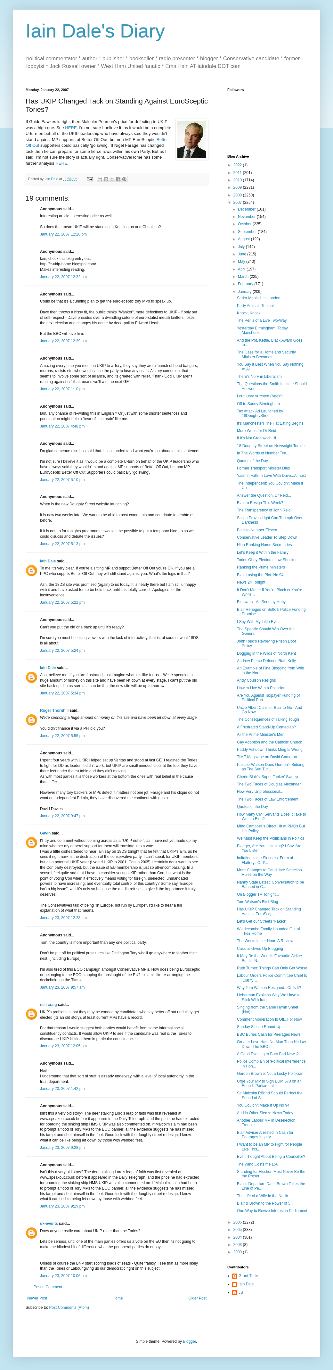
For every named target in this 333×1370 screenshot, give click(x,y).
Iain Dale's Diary (95, 31)
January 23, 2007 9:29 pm (62, 1206)
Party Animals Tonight (255, 305)
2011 (238, 172)
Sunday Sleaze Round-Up (259, 1027)
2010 (238, 180)
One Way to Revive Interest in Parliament (272, 1210)
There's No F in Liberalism (259, 376)
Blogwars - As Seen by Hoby (261, 602)
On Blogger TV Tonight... (258, 894)
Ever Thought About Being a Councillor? (271, 1156)
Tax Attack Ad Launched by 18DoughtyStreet (260, 413)
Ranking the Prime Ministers (261, 567)
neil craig (48, 1004)
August (244, 239)
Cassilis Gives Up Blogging (260, 948)
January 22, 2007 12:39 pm (63, 341)
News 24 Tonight (251, 582)
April (242, 269)
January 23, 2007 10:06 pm (63, 1276)
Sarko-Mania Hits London (258, 298)
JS (241, 1292)
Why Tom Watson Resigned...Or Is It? (269, 987)
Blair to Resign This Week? (260, 503)
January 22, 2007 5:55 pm (62, 736)
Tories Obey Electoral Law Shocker (267, 560)
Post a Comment (48, 1287)
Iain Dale (48, 561)
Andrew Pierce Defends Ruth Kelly (266, 661)
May (242, 261)
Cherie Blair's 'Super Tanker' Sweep (267, 777)
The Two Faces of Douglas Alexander (269, 784)
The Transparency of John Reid (263, 510)
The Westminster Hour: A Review (265, 941)
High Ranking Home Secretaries (264, 545)
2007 (238, 202)
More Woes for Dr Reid (256, 430)
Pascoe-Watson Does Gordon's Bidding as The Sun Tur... (271, 766)
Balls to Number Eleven (257, 530)
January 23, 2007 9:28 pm (62, 1147)
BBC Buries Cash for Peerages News (269, 1034)
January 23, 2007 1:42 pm (62, 1088)
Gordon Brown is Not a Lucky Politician (270, 1073)
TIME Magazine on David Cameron (267, 757)
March (244, 276)
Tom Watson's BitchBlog (257, 902)
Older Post (197, 1298)
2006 (238, 1222)
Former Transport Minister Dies (263, 468)
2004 (238, 1237)
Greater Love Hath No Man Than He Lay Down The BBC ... (271, 1044)
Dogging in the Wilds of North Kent (266, 653)
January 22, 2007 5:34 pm (62, 693)
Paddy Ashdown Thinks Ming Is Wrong (270, 749)
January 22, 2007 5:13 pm (62, 544)
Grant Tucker (250, 1276)
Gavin (45, 833)
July (242, 247)
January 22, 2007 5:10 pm (62, 479)
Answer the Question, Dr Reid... (264, 495)
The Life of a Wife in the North (262, 1196)
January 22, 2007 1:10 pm (62, 389)
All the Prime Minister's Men (260, 734)
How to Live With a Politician (261, 688)
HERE (71, 127)
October (245, 224)
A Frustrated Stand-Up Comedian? (266, 727)
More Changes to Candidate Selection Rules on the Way (269, 872)
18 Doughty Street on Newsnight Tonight (271, 446)
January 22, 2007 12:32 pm (63, 277)
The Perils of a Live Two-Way (262, 320)
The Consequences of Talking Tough (268, 719)
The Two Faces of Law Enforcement (267, 799)
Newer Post (37, 1298)
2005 (238, 1229)
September (248, 231)
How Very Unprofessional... (260, 791)
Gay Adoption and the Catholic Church (269, 742)
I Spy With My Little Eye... (259, 621)
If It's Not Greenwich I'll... (258, 438)
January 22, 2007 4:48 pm (62, 426)
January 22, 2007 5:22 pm (62, 602)
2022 (238, 165)
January (245, 291)
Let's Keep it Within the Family (262, 552)
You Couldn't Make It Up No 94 (263, 1105)
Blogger (189, 1341)
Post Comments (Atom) (69, 1307)
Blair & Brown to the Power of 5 (263, 1203)
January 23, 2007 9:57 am (62, 987)
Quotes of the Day (252, 461)
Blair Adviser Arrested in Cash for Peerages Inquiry (265, 1134)
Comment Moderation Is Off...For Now (269, 1019)
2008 (238, 195)
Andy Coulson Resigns (256, 680)
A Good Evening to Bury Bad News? (268, 1054)
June (242, 254)
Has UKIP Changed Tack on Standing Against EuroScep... (269, 911)
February (246, 284)
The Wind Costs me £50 (257, 1164)
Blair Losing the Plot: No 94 (260, 575)
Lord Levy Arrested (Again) (260, 396)
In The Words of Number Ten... (263, 453)
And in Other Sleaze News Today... (266, 1113)
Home (118, 1298)
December (247, 209)
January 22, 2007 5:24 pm (62, 650)
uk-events (49, 1223)
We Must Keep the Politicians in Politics (270, 838)
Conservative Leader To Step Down (267, 537)
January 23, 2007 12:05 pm (63, 1046)
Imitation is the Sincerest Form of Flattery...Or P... (265, 860)
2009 (238, 187)
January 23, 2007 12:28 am (63, 918)
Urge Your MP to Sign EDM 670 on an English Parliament (269, 1083)
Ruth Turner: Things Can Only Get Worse (272, 968)
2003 (238, 1244)
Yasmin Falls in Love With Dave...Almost (271, 475)
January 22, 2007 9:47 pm (62, 816)
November (247, 216)
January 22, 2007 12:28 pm (63, 234)
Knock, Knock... (250, 313)
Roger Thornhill (54, 710)
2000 (238, 1252)
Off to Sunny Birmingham (258, 404)
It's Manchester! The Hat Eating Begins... (272, 423)
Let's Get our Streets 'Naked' (261, 921)
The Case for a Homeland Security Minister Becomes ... (266, 354)
